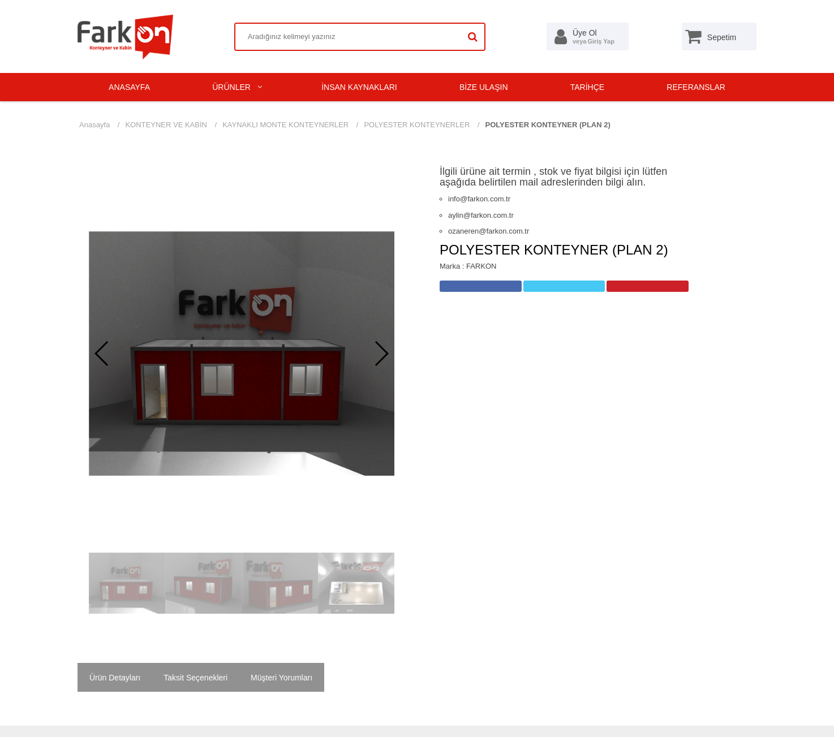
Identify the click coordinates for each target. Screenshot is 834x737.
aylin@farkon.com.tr (481, 215)
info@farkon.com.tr (479, 199)
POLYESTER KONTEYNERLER (417, 124)
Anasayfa (94, 124)
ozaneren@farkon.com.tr (488, 231)
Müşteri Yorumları (281, 677)
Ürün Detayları (114, 677)
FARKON (481, 266)
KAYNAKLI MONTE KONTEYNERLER (285, 124)
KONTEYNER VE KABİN (166, 124)
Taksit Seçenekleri (195, 677)
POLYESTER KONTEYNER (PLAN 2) (548, 124)
